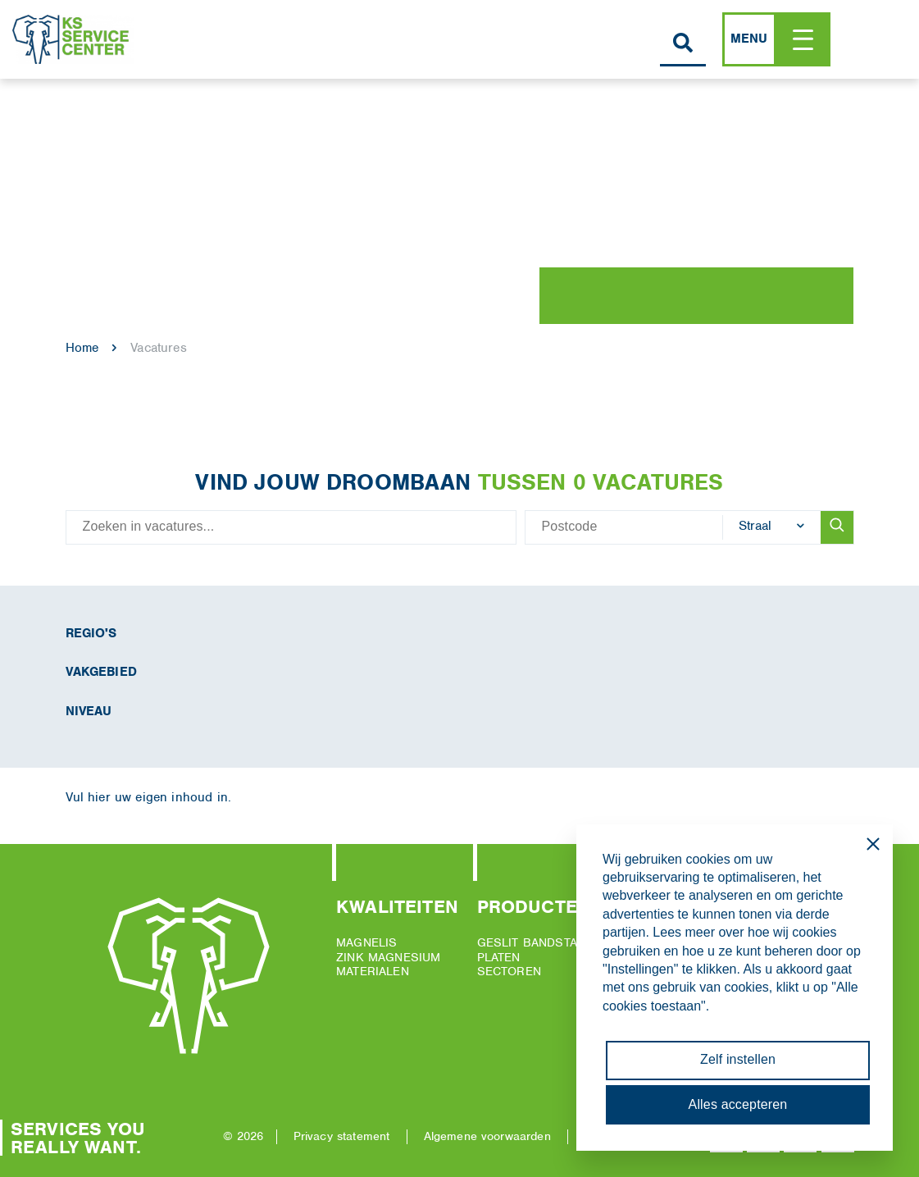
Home (82, 348)
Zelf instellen (738, 1059)
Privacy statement (341, 1136)
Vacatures (158, 348)
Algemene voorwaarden (487, 1136)
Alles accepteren (738, 1104)
